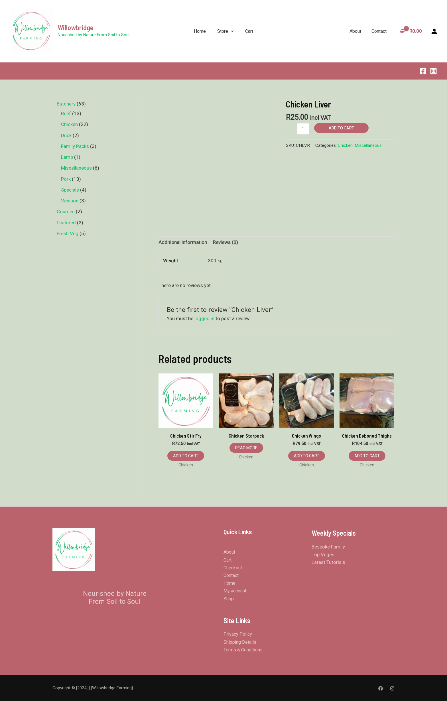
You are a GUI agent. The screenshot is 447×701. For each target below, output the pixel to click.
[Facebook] (422, 71)
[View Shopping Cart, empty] (412, 31)
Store (225, 31)
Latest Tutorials (328, 562)
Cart (249, 31)
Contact (379, 31)
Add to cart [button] (185, 456)
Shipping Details (240, 642)
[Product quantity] (303, 128)
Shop (229, 599)
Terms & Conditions (243, 650)
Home (200, 31)
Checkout (233, 567)
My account (235, 591)
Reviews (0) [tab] (225, 242)
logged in (204, 318)
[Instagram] (433, 71)
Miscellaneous (368, 145)
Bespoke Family (328, 547)
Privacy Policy (238, 634)
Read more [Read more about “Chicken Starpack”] (246, 448)
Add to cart (341, 128)
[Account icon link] (434, 31)
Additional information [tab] (183, 242)
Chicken (345, 145)
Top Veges (323, 554)
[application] (231, 31)
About (357, 31)
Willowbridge (76, 27)
